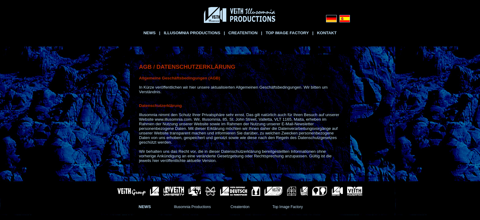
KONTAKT (326, 33)
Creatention (240, 207)
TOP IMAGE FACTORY (287, 33)
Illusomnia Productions (192, 207)
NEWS (149, 33)
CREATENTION (242, 33)
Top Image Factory (287, 207)
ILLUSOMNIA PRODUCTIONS (192, 33)
